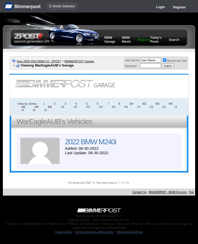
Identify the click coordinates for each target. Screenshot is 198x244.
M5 (23, 106)
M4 (171, 103)
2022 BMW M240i (90, 142)
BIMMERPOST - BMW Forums (167, 192)
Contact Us (139, 192)
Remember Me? (175, 61)
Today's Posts (156, 39)
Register (179, 7)
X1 (62, 106)
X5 (113, 106)
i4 (22, 110)
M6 (37, 106)
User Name (132, 60)
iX (45, 110)
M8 (50, 106)
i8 (34, 110)
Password (131, 66)
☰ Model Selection (62, 6)
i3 (176, 106)
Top (191, 192)
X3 (88, 106)
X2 (75, 106)
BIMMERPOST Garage (79, 61)
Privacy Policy (63, 232)
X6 (126, 106)
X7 (138, 106)
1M (131, 103)
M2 (144, 103)
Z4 (164, 106)
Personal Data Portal (130, 232)
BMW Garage (109, 39)
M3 (157, 103)
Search (174, 40)
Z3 (151, 106)
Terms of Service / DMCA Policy (94, 232)
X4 (101, 106)
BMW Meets (126, 39)
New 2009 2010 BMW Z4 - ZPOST (39, 61)
